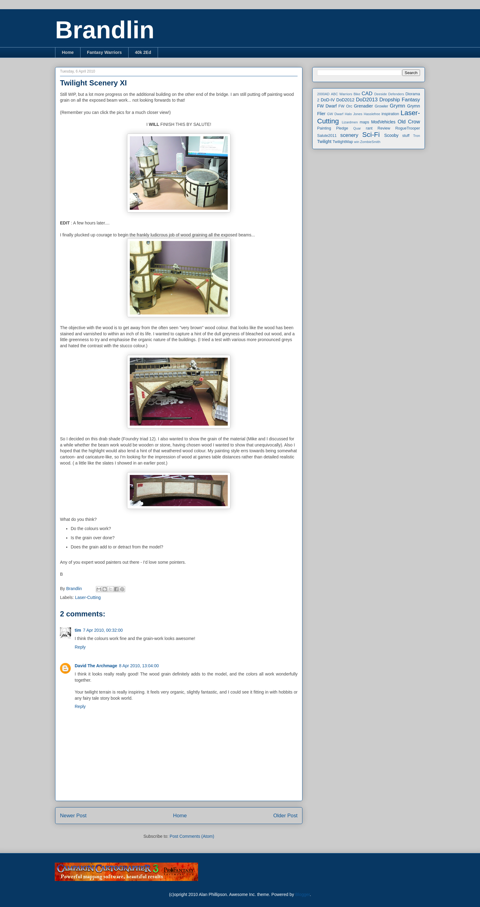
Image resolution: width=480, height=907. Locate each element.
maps (364, 122)
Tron (416, 135)
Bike (357, 94)
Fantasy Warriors (104, 52)
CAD (367, 93)
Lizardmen (350, 122)
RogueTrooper (407, 128)
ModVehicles (383, 121)
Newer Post (73, 816)
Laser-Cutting (88, 597)
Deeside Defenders (389, 94)
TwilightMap (343, 142)
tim (78, 630)
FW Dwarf (327, 105)
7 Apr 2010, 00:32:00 (103, 630)
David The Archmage (96, 665)
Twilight (324, 141)
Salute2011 (327, 136)
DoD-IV (328, 99)
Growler (381, 106)
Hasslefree (372, 114)
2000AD (323, 94)
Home (68, 52)
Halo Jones (353, 114)
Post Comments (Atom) (192, 836)
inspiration (390, 114)
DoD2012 (345, 99)
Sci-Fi (371, 134)
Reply (80, 647)
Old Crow (409, 122)
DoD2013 (367, 100)
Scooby (391, 135)
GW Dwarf (335, 114)
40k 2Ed (143, 52)
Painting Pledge (332, 128)
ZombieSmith (370, 142)
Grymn (397, 106)
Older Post (285, 816)
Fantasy (411, 100)
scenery (349, 135)
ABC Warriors (341, 94)
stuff (406, 136)
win (356, 142)
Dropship (389, 100)
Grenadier (363, 105)
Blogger (302, 894)
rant (369, 128)
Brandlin (104, 29)
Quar (357, 128)
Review (383, 128)
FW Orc (345, 106)
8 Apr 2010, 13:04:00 (139, 665)
